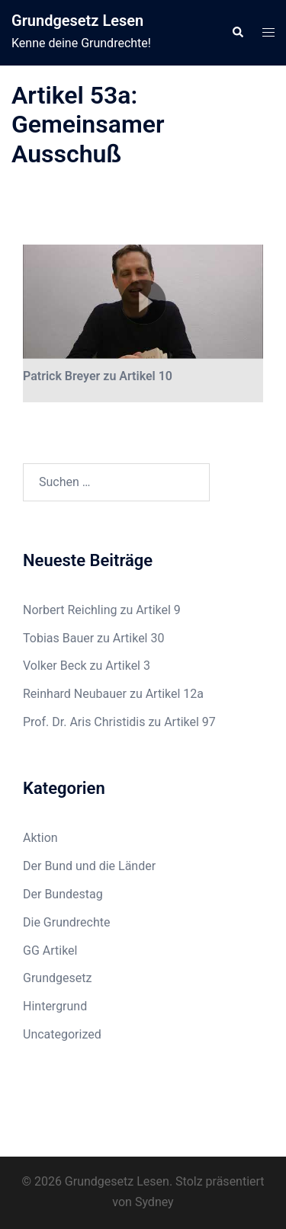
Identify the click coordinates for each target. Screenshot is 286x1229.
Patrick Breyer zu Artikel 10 (97, 376)
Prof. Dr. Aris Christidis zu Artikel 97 (119, 722)
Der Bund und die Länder (89, 866)
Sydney (154, 1202)
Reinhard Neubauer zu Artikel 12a (113, 694)
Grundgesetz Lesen (77, 20)
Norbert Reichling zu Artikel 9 (102, 610)
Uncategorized (62, 1034)
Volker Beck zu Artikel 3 (86, 665)
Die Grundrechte (67, 922)
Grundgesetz (57, 978)
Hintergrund (55, 1006)
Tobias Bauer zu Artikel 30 (93, 638)
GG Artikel (50, 950)
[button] (237, 33)
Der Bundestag (63, 894)
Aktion (40, 838)
